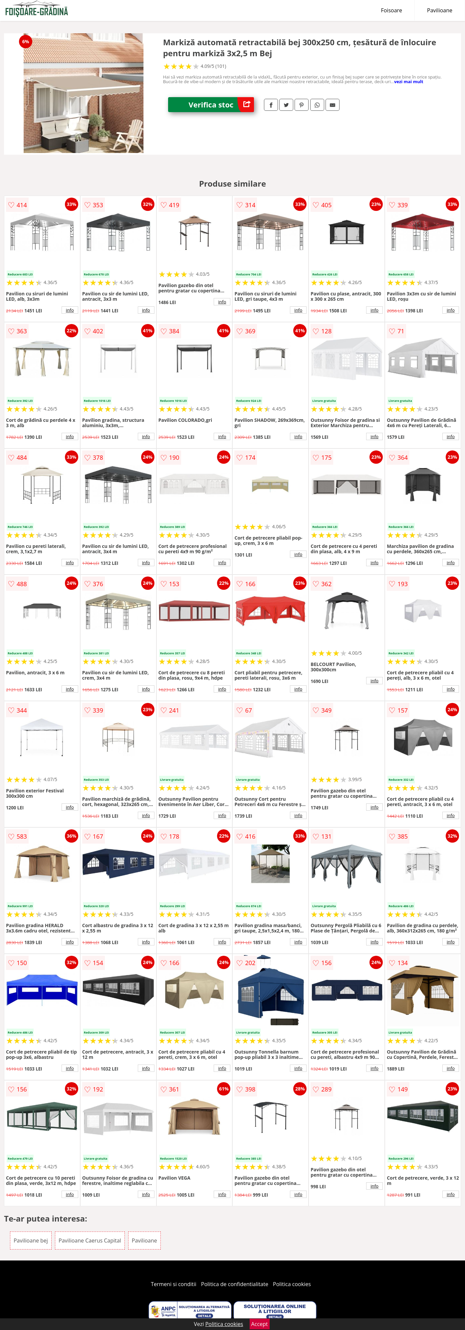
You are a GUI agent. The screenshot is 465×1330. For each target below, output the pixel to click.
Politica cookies (292, 1284)
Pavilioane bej (31, 1240)
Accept (259, 1324)
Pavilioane (439, 10)
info (70, 310)
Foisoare (391, 10)
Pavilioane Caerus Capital (90, 1240)
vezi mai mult (408, 81)
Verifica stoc (221, 104)
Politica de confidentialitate (234, 1284)
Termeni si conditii (173, 1284)
